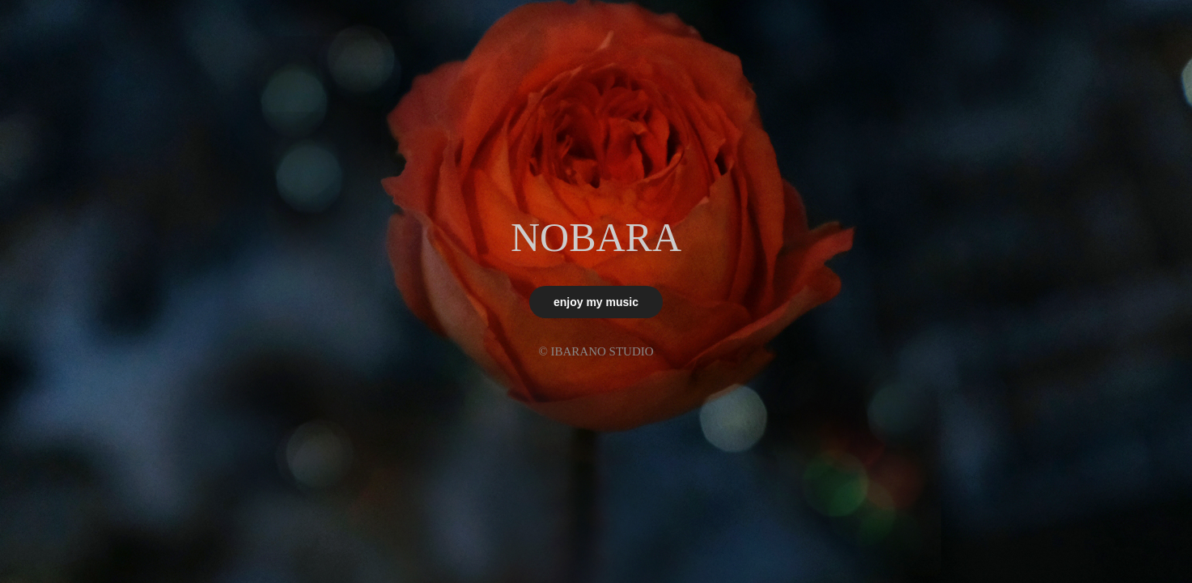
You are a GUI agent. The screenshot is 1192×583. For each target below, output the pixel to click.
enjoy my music (596, 302)
